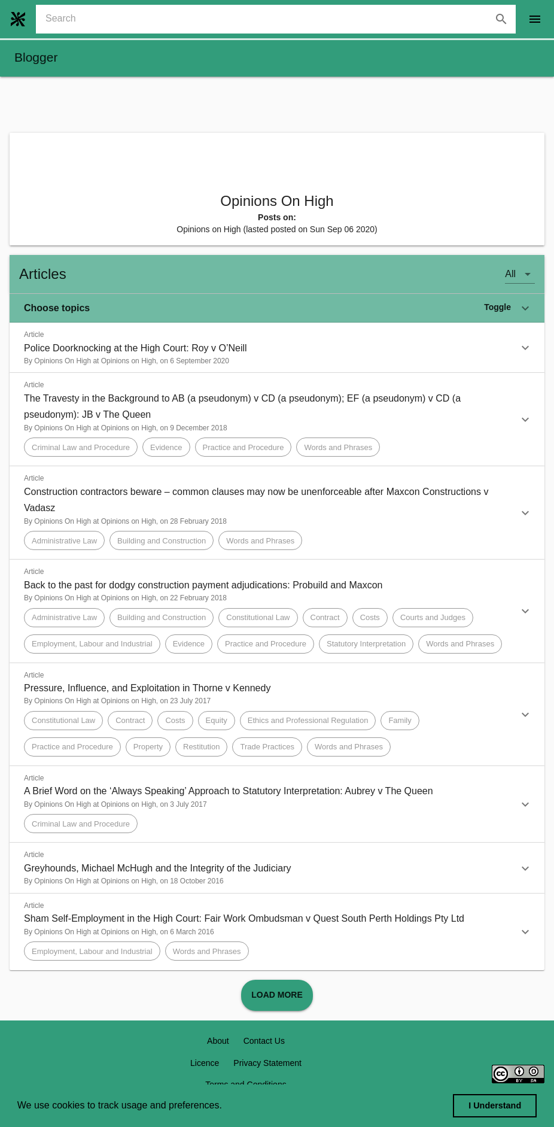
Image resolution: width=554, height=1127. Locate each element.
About (218, 1041)
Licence (204, 1063)
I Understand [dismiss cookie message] (494, 1105)
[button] (277, 308)
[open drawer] (534, 19)
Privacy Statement (267, 1063)
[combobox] (280, 19)
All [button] (510, 274)
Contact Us (264, 1041)
